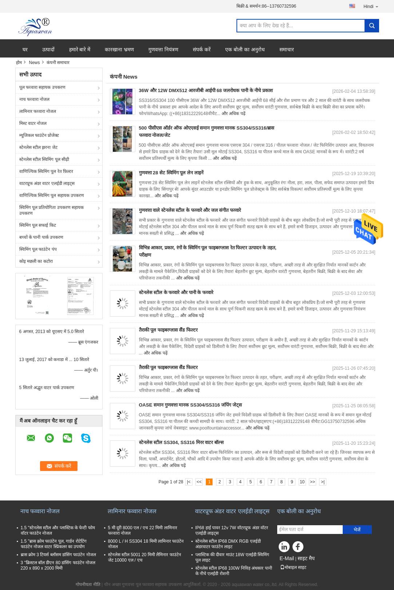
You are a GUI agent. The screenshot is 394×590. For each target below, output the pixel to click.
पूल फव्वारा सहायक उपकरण (42, 87)
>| (323, 481)
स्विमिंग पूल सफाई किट (37, 225)
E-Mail (287, 558)
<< (199, 481)
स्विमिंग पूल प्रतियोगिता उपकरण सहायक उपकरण (51, 210)
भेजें (357, 529)
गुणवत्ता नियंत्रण (163, 49)
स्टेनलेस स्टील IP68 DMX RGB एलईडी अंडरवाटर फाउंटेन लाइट (228, 544)
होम (19, 62)
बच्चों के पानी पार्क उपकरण (41, 237)
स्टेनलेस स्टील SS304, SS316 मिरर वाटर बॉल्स (181, 442)
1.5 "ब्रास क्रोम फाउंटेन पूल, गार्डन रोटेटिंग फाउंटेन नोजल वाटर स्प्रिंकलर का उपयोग (54, 544)
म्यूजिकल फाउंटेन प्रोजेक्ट (39, 135)
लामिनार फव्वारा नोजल (37, 111)
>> (312, 481)
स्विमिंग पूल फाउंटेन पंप (38, 249)
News (34, 62)
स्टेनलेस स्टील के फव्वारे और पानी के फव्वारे (176, 292)
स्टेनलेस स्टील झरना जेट (38, 147)
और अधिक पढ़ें (234, 113)
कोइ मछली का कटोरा (36, 261)
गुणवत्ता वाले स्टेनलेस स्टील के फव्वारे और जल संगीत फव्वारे (190, 210)
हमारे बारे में (80, 49)
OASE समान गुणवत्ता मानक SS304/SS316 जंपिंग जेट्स (190, 405)
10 (302, 481)
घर (25, 49)
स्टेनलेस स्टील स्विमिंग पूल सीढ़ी (44, 159)
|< (189, 481)
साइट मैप (306, 558)
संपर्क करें (202, 49)
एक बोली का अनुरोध (245, 49)
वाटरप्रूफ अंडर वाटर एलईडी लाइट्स (47, 183)
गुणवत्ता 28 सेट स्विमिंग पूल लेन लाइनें (171, 172)
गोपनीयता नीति (88, 584)
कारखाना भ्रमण (119, 49)
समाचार (286, 49)
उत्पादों (48, 49)
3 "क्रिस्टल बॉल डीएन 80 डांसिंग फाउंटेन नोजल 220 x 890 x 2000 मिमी (58, 565)
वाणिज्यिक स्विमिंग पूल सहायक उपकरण (51, 195)
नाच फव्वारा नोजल (34, 99)
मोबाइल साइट (293, 567)
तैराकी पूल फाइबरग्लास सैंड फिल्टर (168, 330)
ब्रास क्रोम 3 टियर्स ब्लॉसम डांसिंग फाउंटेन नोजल (58, 554)
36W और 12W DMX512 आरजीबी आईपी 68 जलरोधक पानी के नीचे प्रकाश (206, 90)
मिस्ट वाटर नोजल (33, 123)
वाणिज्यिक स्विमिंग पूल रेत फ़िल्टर (46, 171)
